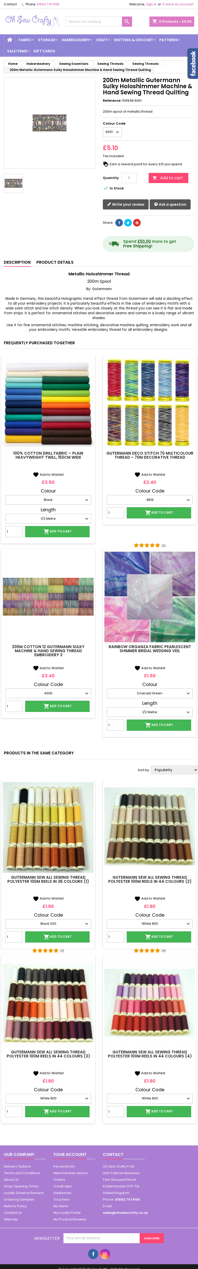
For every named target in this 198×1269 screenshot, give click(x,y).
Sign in (151, 4)
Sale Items (17, 51)
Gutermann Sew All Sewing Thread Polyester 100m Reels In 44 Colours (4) (150, 1054)
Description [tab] (17, 262)
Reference (112, 100)
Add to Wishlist (48, 474)
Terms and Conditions (22, 1173)
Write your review (125, 204)
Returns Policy (15, 1206)
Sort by (143, 770)
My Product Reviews (69, 1219)
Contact (10, 4)
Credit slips (62, 1186)
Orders (59, 1179)
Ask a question (170, 204)
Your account (70, 1154)
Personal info (64, 1166)
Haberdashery (75, 39)
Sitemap (11, 1219)
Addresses (62, 1192)
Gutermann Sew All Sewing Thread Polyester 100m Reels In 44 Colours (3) (48, 1054)
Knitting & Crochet (133, 39)
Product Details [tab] (55, 262)
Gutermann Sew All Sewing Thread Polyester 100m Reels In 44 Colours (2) (150, 879)
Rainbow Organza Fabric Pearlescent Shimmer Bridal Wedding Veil (150, 648)
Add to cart (167, 178)
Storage (46, 39)
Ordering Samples (19, 1199)
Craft (102, 39)
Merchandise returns (70, 1173)
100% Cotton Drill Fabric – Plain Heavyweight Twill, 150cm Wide (48, 455)
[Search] (99, 22)
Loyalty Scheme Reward (24, 1192)
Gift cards (44, 51)
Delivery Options (17, 1166)
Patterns (168, 39)
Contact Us (13, 1212)
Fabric (25, 39)
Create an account (178, 4)
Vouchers (61, 1199)
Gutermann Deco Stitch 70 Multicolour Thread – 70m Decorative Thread (149, 455)
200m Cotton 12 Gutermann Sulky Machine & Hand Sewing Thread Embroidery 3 (48, 651)
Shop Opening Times (21, 1186)
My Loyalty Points (67, 1212)
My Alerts (60, 1206)
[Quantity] (129, 178)
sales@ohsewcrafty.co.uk (125, 1212)
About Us (11, 1179)
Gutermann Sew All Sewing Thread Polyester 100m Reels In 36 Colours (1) (48, 879)
